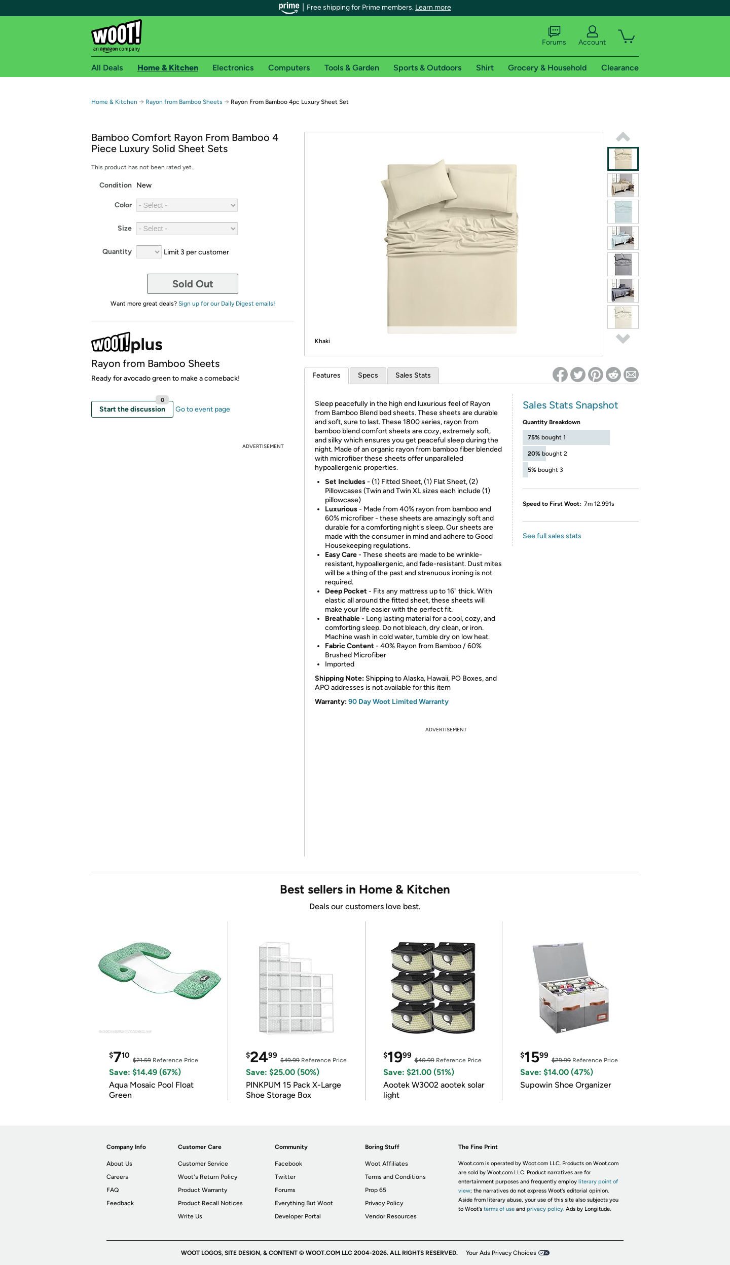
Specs (368, 375)
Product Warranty (202, 1190)
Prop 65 (375, 1190)
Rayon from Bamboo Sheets (184, 101)
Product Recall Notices (210, 1203)
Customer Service (203, 1163)
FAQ (112, 1190)
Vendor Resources (391, 1216)
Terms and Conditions (395, 1176)
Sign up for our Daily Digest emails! (226, 303)
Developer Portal (298, 1216)
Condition (115, 185)
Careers (117, 1176)
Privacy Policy (384, 1203)
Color (123, 205)
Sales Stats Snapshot (570, 405)
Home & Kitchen (114, 101)
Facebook (288, 1163)
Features (326, 375)
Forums (554, 36)
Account (592, 36)
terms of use (499, 1209)
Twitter (285, 1176)
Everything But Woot (304, 1203)
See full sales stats (552, 536)
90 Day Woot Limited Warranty (398, 701)
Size (125, 228)
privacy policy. (545, 1209)
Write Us (190, 1216)
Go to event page (202, 409)
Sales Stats (413, 375)
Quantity (117, 251)
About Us (119, 1163)
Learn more (433, 7)
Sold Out (192, 284)
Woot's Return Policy (207, 1176)
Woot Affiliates (386, 1163)
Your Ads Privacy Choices (501, 1252)
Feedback (120, 1203)
